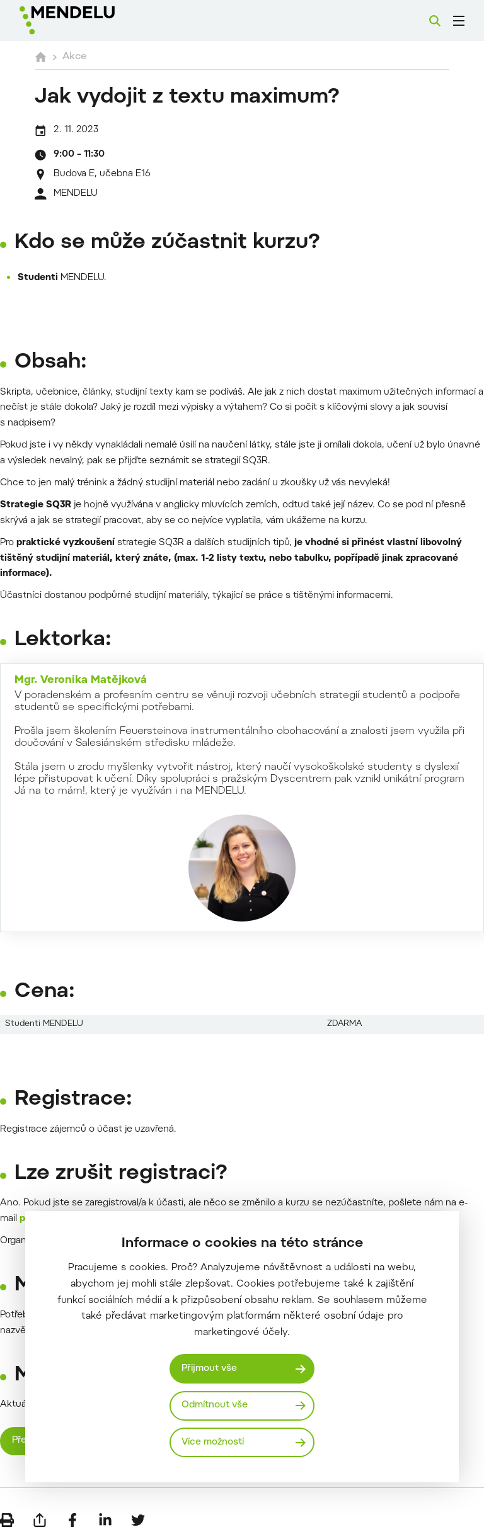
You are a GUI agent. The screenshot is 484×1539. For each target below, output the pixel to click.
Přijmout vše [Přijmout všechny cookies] (210, 1368)
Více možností (213, 1441)
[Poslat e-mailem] (40, 1520)
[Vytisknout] (7, 1520)
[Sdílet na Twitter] (138, 1520)
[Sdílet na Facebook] (72, 1520)
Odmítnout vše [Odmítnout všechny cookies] (215, 1405)
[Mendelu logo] (86, 20)
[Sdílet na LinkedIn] (105, 1520)
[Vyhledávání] (435, 20)
